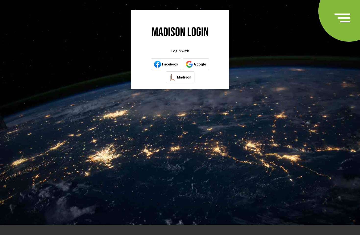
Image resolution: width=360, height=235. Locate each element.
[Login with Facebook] (166, 64)
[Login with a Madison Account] (180, 77)
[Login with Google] (196, 64)
